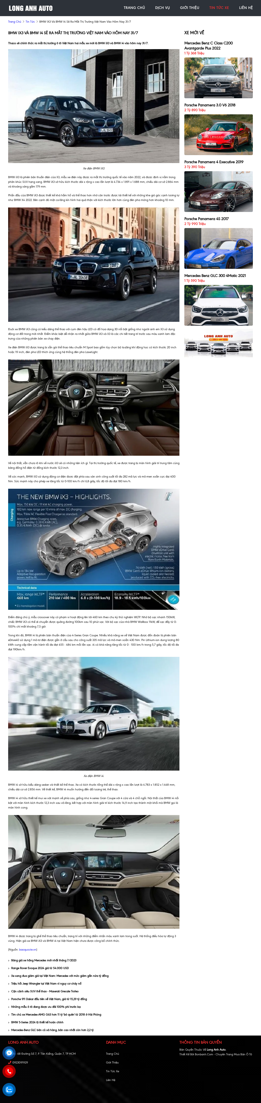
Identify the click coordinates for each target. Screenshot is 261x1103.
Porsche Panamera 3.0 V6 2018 (209, 105)
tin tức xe (219, 8)
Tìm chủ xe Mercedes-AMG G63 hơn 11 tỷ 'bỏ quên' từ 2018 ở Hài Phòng (54, 1014)
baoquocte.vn (27, 949)
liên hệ (246, 8)
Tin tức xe (112, 1071)
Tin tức (30, 21)
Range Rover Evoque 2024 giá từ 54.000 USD (38, 968)
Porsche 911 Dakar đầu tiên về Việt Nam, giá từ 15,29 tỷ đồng (47, 999)
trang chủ (134, 8)
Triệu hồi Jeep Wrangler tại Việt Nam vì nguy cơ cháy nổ (44, 983)
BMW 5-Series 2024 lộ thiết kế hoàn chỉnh (35, 1022)
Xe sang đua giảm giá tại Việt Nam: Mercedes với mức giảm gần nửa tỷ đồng (58, 976)
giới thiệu (189, 8)
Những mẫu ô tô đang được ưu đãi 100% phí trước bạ (44, 1007)
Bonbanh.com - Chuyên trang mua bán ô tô (223, 1054)
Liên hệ (110, 1080)
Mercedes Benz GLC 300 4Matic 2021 (215, 275)
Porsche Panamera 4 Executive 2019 (213, 162)
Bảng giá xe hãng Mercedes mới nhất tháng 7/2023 (42, 960)
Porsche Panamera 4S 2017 (206, 218)
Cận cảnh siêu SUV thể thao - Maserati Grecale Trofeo (43, 991)
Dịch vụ (162, 8)
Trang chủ (112, 1054)
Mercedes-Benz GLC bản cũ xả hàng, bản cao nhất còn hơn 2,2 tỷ (51, 1030)
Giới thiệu (112, 1062)
